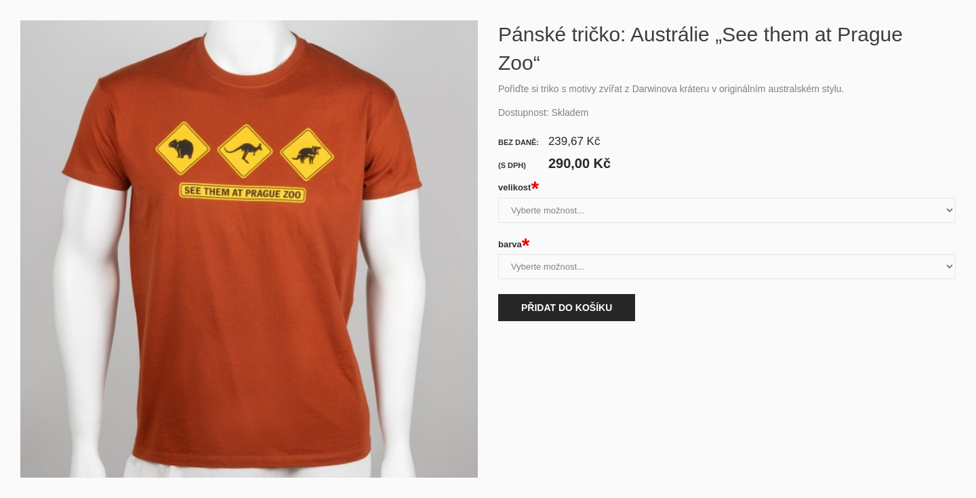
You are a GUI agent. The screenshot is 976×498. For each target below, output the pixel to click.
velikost (518, 187)
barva (513, 244)
